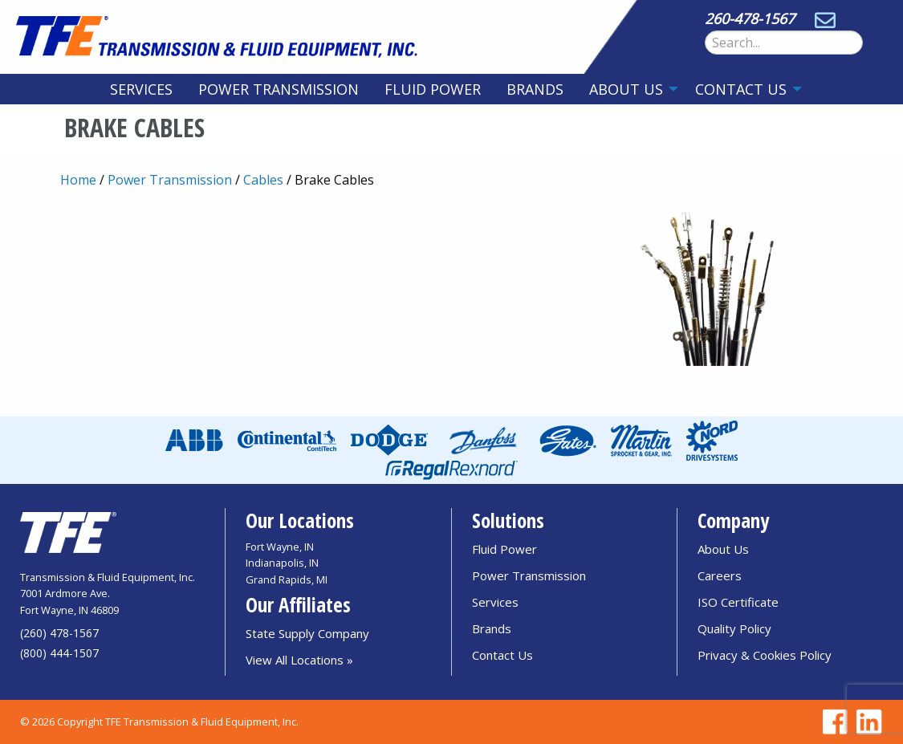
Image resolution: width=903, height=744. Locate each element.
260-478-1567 (750, 18)
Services (141, 89)
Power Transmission (278, 89)
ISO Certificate (738, 602)
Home (78, 180)
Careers (720, 575)
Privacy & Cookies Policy (765, 655)
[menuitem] (141, 89)
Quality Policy (734, 628)
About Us (626, 89)
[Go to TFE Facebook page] (832, 722)
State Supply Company (307, 633)
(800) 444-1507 (59, 653)
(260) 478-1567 (59, 632)
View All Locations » (299, 660)
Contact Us (741, 89)
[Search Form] (784, 42)
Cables (263, 180)
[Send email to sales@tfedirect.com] (825, 18)
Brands (534, 89)
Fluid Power (432, 89)
